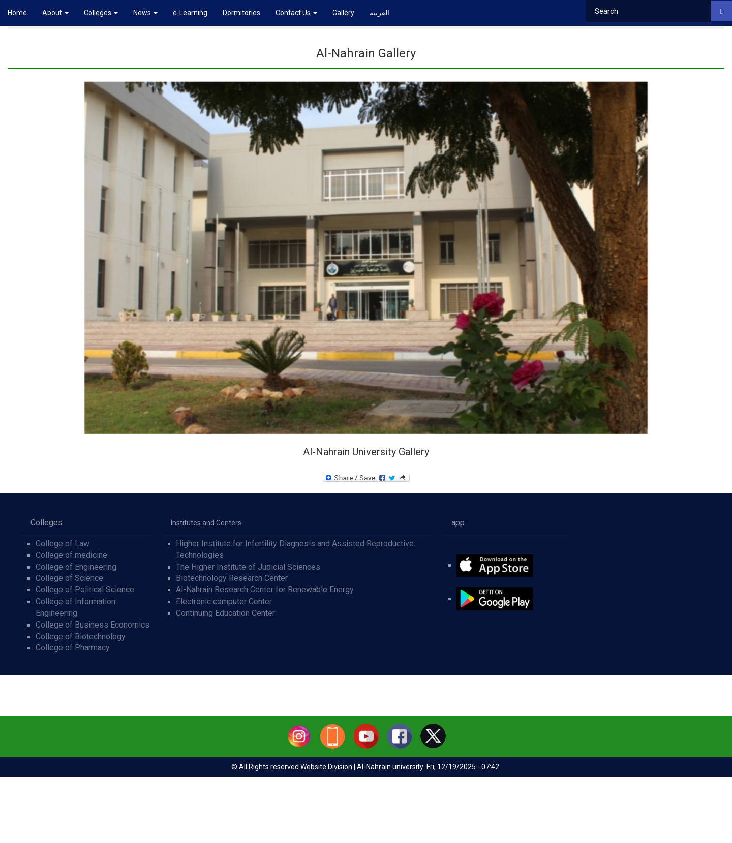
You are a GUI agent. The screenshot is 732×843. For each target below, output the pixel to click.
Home (17, 13)
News (145, 13)
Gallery (343, 13)
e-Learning (190, 13)
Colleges (101, 13)
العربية (379, 13)
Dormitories (241, 13)
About (55, 13)
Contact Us (296, 13)
